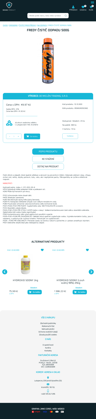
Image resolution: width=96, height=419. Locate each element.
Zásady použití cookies (48, 335)
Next (90, 270)
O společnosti (48, 345)
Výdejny (70, 136)
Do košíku (32, 136)
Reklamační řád (48, 326)
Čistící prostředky (27, 25)
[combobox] (48, 15)
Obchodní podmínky (48, 323)
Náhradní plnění (48, 329)
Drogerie (13, 25)
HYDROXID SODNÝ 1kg (25, 280)
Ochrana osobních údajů (48, 332)
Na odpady (42, 25)
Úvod (5, 25)
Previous (3, 270)
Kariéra (48, 348)
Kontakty (48, 351)
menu (92, 2)
